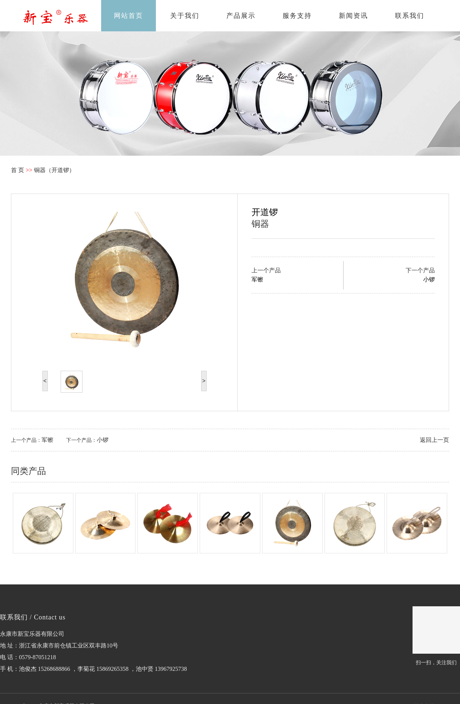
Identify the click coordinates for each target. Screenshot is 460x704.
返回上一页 (434, 440)
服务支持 (297, 15)
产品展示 (241, 15)
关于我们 (184, 15)
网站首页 (128, 15)
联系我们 (409, 15)
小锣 (102, 440)
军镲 (47, 440)
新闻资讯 (353, 15)
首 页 (17, 170)
